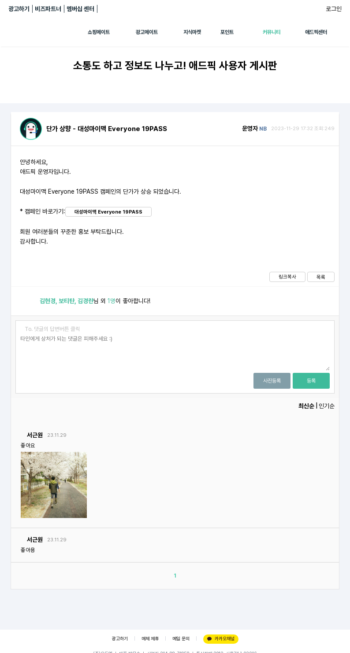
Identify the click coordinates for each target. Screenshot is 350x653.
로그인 (334, 9)
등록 (311, 381)
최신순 (306, 405)
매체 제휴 (150, 639)
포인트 (227, 32)
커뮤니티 (271, 32)
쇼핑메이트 (99, 32)
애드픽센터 (316, 32)
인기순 (327, 405)
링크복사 (287, 277)
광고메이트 (147, 32)
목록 (320, 277)
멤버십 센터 (80, 8)
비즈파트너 (48, 8)
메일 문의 (181, 639)
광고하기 (19, 8)
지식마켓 (192, 32)
